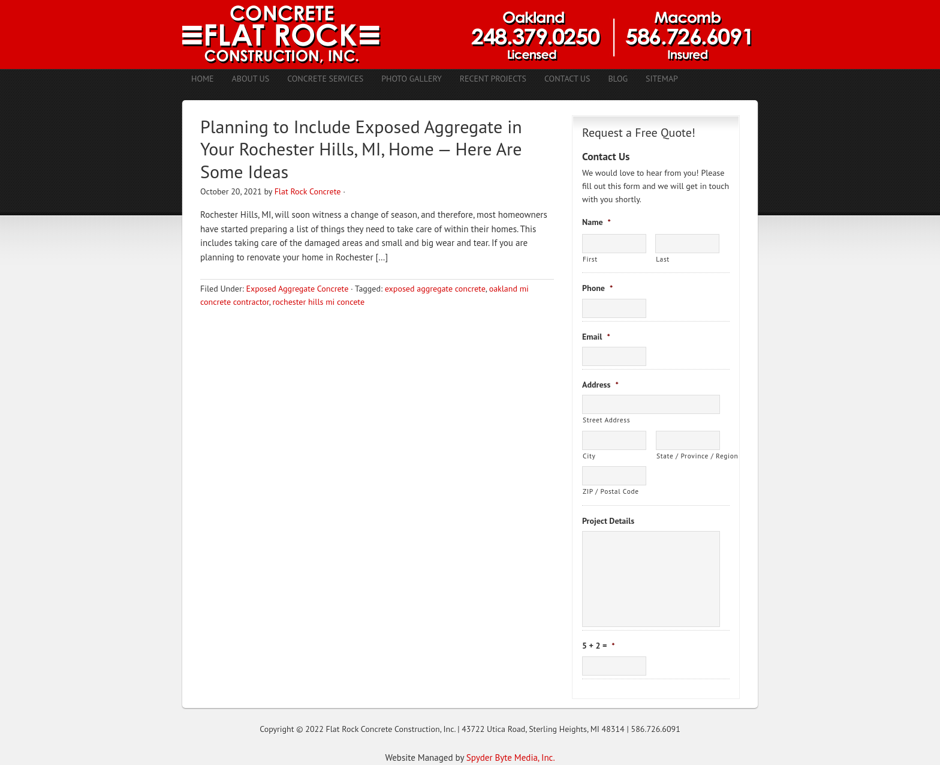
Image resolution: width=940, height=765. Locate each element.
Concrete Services (325, 78)
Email (596, 336)
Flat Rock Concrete (308, 191)
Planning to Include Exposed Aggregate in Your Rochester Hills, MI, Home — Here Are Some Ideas (361, 149)
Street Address (606, 419)
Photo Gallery (411, 78)
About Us (251, 78)
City (589, 455)
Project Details (608, 520)
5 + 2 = (598, 645)
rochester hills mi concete (318, 301)
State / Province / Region (688, 455)
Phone (597, 288)
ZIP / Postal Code (611, 491)
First (590, 258)
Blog (618, 78)
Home (202, 78)
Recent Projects (493, 78)
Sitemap (662, 78)
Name (596, 222)
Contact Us (567, 78)
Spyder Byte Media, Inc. (510, 757)
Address (600, 384)
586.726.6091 (655, 729)
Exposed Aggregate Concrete (297, 288)
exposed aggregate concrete (435, 288)
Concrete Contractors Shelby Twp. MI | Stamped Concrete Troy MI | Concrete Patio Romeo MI (470, 34)
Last (663, 258)
